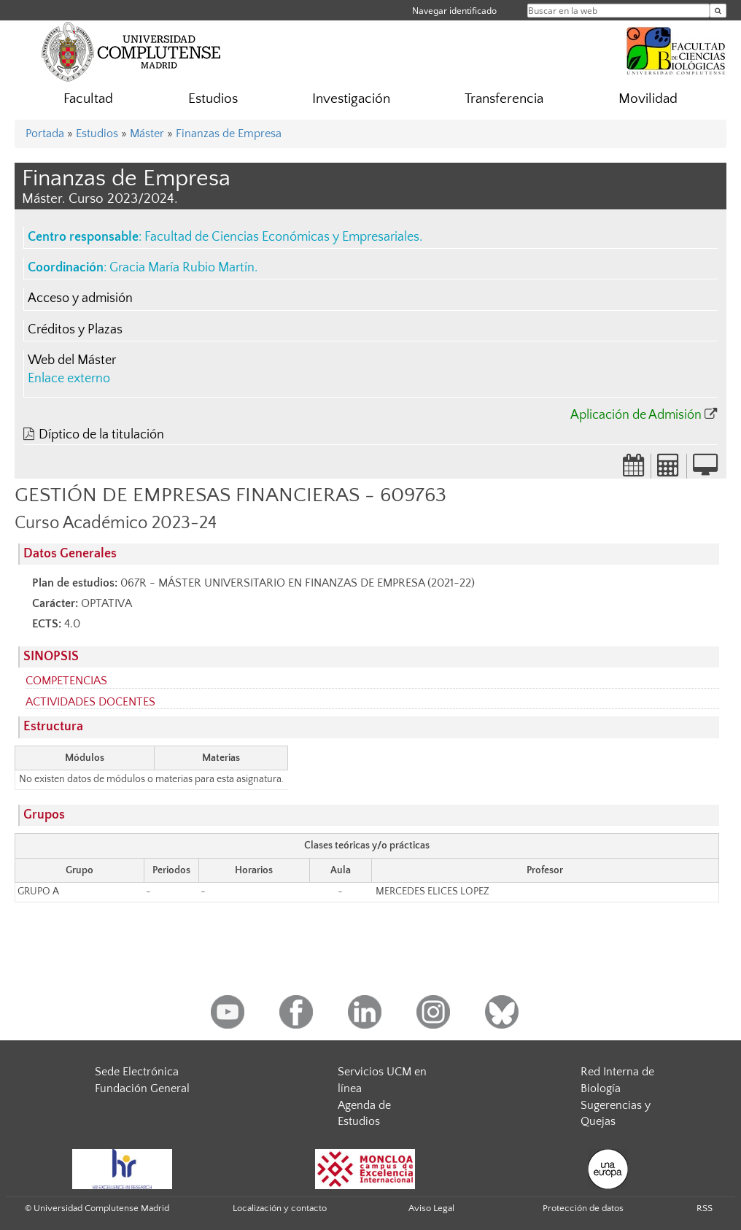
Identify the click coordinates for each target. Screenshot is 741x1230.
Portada (45, 133)
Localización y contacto (280, 1208)
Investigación (351, 99)
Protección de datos (583, 1208)
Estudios (213, 99)
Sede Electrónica (137, 1071)
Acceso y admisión (80, 298)
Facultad (88, 99)
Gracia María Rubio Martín (182, 267)
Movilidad (648, 99)
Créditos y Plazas (75, 329)
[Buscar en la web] (718, 11)
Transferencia (504, 99)
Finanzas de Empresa (229, 133)
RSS (705, 1208)
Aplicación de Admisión (636, 415)
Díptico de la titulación (101, 435)
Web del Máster (72, 360)
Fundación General (142, 1088)
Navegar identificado (454, 10)
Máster (147, 133)
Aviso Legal (431, 1208)
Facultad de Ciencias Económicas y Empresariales (281, 237)
